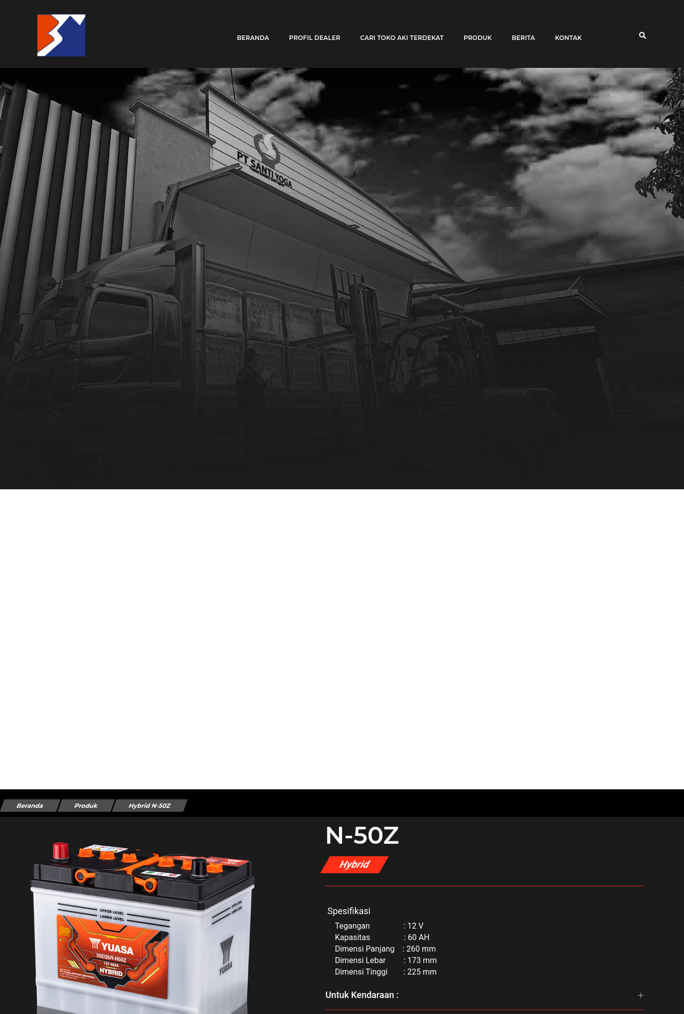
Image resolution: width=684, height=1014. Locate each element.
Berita (519, 31)
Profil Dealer (311, 31)
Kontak (564, 31)
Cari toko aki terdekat (398, 31)
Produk (474, 31)
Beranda (249, 31)
